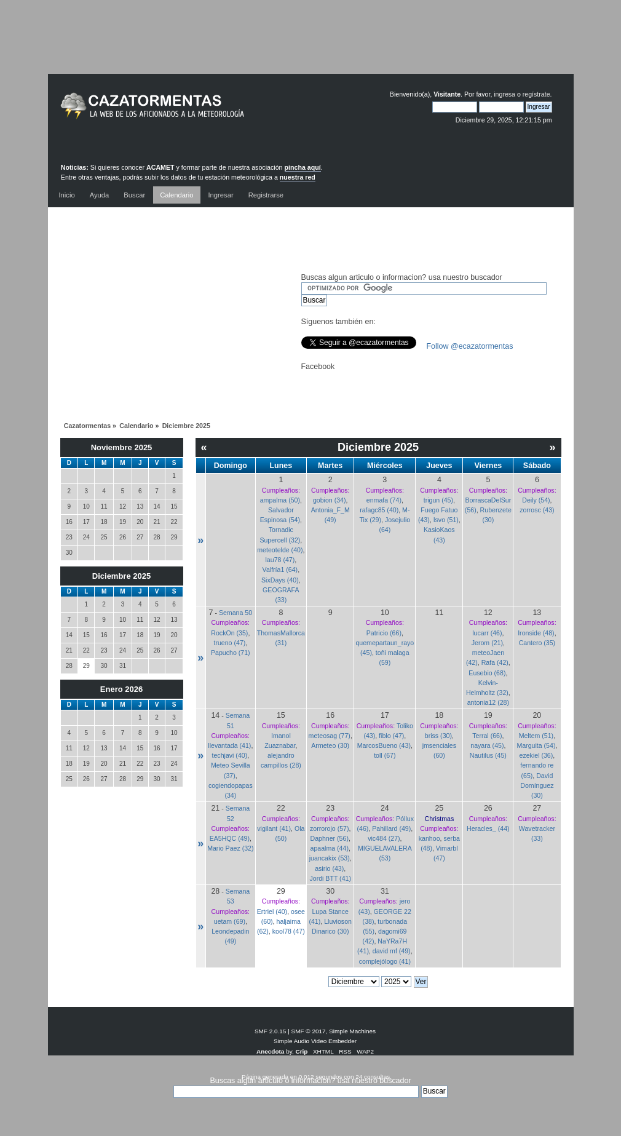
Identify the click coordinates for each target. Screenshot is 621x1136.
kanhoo (429, 838)
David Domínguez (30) (536, 785)
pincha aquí (303, 167)
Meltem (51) (536, 735)
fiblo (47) (391, 735)
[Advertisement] (310, 46)
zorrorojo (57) (329, 828)
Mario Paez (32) (230, 848)
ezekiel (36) (536, 755)
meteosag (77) (329, 735)
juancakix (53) (329, 858)
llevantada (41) (229, 745)
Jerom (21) (487, 642)
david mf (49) (392, 951)
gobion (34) (329, 500)
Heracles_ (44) (488, 828)
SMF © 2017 (308, 1031)
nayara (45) (487, 745)
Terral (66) (487, 735)
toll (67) (384, 755)
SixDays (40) (280, 580)
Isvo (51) (446, 519)
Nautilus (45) (488, 755)
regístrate (536, 94)
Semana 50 (235, 612)
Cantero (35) (537, 642)
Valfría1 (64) (280, 569)
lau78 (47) (280, 559)
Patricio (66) (383, 633)
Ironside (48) (536, 633)
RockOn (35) (229, 633)
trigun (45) (438, 500)
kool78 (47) (288, 931)
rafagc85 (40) (379, 510)
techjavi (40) (230, 755)
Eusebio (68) (487, 673)
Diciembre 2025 (121, 576)
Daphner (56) (329, 838)
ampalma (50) (280, 500)
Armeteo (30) (330, 745)
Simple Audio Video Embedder (315, 1041)
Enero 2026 (121, 689)
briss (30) (438, 735)
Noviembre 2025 (121, 447)
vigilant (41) (274, 828)
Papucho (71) (230, 652)
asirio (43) (329, 868)
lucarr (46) (487, 633)
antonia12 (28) (488, 702)
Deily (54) (536, 500)
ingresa (504, 94)
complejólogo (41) (385, 961)
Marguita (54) (535, 745)
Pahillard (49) (391, 828)
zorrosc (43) (537, 510)
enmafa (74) (383, 500)
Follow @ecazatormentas (470, 346)
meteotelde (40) (280, 550)
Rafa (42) (494, 662)
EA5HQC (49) (230, 838)
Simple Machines (352, 1031)
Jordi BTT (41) (330, 878)
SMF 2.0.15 (271, 1031)
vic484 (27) (384, 838)
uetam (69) (229, 921)
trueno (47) (229, 642)
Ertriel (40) (272, 911)
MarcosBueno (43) (384, 745)
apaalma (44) (329, 848)
